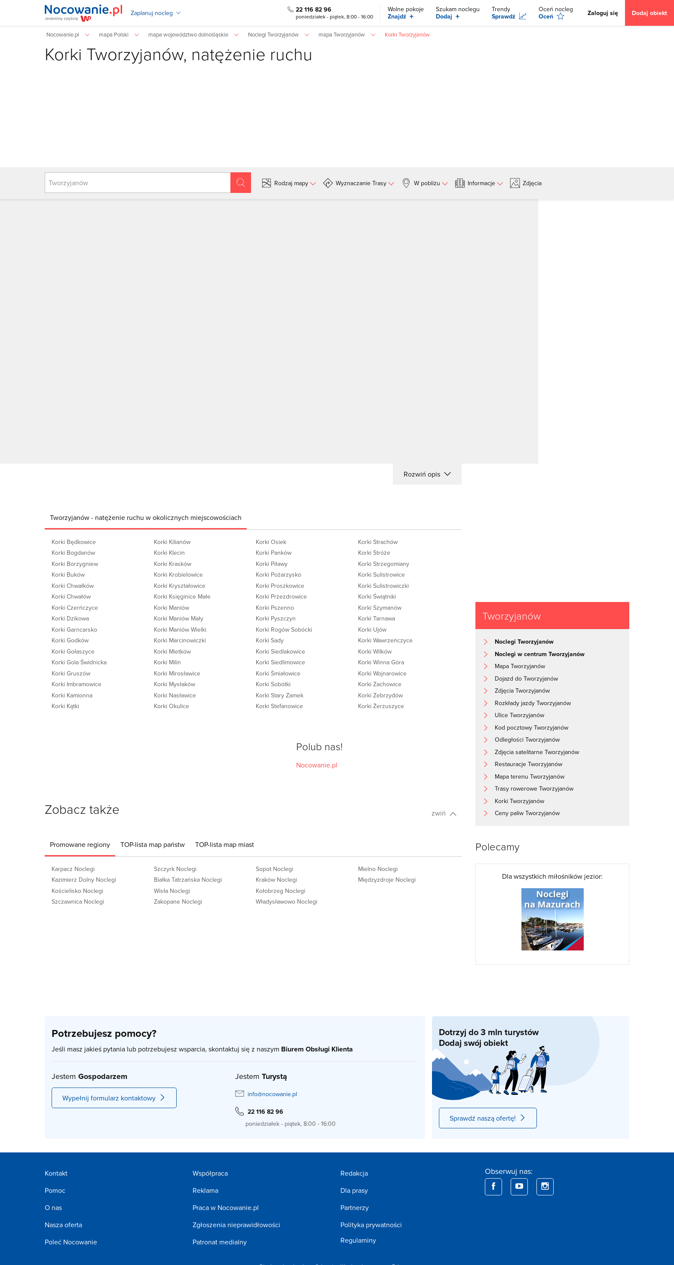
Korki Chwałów (71, 596)
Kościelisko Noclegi (77, 890)
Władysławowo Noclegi (286, 901)
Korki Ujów (372, 629)
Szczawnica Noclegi (78, 901)
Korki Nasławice (175, 695)
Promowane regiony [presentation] (80, 844)
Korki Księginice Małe (182, 596)
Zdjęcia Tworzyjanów (522, 690)
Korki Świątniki (377, 596)
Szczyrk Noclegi (175, 869)
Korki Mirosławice (177, 673)
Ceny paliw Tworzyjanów (527, 813)
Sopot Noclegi (274, 869)
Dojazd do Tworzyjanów (526, 678)
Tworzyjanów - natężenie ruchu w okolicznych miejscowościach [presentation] (146, 517)
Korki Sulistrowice (381, 574)
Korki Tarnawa (376, 618)
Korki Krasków (172, 563)
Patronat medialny (220, 1242)
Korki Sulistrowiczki (383, 585)
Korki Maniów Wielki (180, 629)
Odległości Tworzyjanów (527, 739)
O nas (53, 1207)
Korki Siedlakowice (280, 651)
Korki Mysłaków (174, 684)
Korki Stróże (374, 552)
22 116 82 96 (313, 9)
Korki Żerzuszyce (381, 706)
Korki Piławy (272, 563)
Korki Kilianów (172, 542)
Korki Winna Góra (381, 662)
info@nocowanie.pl (272, 1094)
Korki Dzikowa (70, 618)
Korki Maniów (171, 607)
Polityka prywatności (371, 1224)
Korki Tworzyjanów (519, 801)
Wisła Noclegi (172, 890)
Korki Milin (167, 662)
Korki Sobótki (273, 684)
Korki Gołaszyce (73, 651)
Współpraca (210, 1173)
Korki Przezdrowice (281, 596)
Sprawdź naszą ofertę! (488, 1118)
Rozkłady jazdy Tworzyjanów (533, 703)
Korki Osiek (271, 542)
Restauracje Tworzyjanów (528, 764)
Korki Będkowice (74, 542)
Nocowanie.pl (316, 765)
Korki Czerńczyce (75, 607)
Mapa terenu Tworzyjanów (529, 776)
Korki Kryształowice (179, 585)
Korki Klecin (169, 552)
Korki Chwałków (73, 585)
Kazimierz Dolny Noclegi (84, 879)
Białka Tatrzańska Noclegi (188, 879)
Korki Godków (70, 640)
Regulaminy (358, 1240)
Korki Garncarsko (74, 629)
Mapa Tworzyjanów (520, 666)
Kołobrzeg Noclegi (280, 890)
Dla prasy (354, 1190)
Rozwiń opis (427, 474)
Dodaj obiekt (649, 13)
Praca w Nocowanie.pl (226, 1207)
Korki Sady (270, 640)
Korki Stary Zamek (279, 695)
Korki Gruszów (71, 673)
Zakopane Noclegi (178, 901)
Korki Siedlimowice (280, 662)
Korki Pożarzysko (278, 574)
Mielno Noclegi (378, 869)
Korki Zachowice (379, 684)
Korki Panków (273, 552)
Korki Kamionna (72, 695)
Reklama (205, 1190)
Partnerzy (354, 1207)
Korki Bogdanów (73, 552)
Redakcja (354, 1173)
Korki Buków (68, 574)
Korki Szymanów (379, 607)
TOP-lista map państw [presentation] (152, 844)
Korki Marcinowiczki (180, 640)
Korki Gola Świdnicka (79, 662)
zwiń (444, 813)
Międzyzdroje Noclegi (387, 879)
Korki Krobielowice (178, 574)
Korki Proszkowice (280, 585)
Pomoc (55, 1190)
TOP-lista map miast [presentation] (224, 844)
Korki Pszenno (275, 607)
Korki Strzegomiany (383, 563)
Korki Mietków (172, 651)
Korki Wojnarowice (382, 673)
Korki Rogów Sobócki (284, 629)
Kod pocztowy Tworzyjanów (531, 727)
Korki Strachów (378, 542)
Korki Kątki (65, 706)
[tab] (146, 517)
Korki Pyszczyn (276, 618)
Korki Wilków (375, 651)
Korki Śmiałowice (278, 673)
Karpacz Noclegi (73, 869)
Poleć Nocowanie (71, 1242)
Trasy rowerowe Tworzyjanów (534, 788)
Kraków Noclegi (276, 879)
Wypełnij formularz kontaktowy (114, 1098)
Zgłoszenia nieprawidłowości (236, 1224)
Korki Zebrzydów (380, 695)
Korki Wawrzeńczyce (385, 640)
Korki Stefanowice (279, 706)
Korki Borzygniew (75, 563)
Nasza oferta (63, 1224)
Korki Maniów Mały (178, 618)
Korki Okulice (171, 706)
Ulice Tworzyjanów (519, 715)
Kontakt (56, 1173)
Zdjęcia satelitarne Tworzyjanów (537, 752)
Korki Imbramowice (76, 684)
